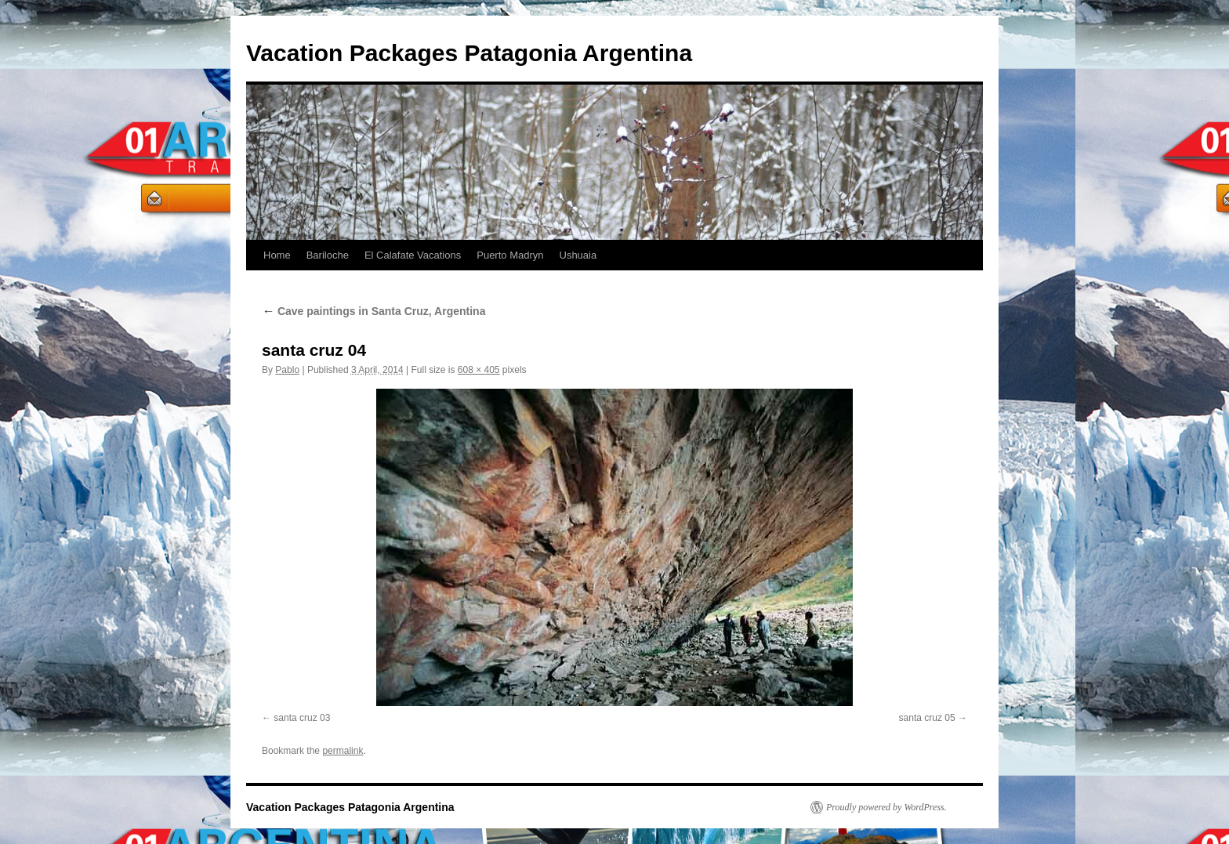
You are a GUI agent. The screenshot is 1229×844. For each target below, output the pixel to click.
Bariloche (327, 255)
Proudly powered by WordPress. (886, 807)
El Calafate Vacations (412, 255)
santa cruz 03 (302, 717)
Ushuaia (578, 255)
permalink (342, 750)
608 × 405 (479, 369)
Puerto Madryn (510, 255)
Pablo (287, 369)
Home (277, 255)
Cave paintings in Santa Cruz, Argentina (373, 311)
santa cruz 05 (927, 717)
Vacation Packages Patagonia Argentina (469, 53)
